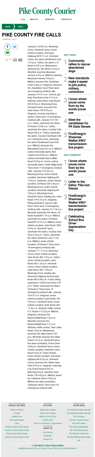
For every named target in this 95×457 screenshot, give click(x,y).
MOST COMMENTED (72, 155)
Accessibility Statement (68, 448)
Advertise (49, 19)
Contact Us (66, 19)
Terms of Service (40, 448)
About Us (34, 19)
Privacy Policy (52, 448)
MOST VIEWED (70, 55)
